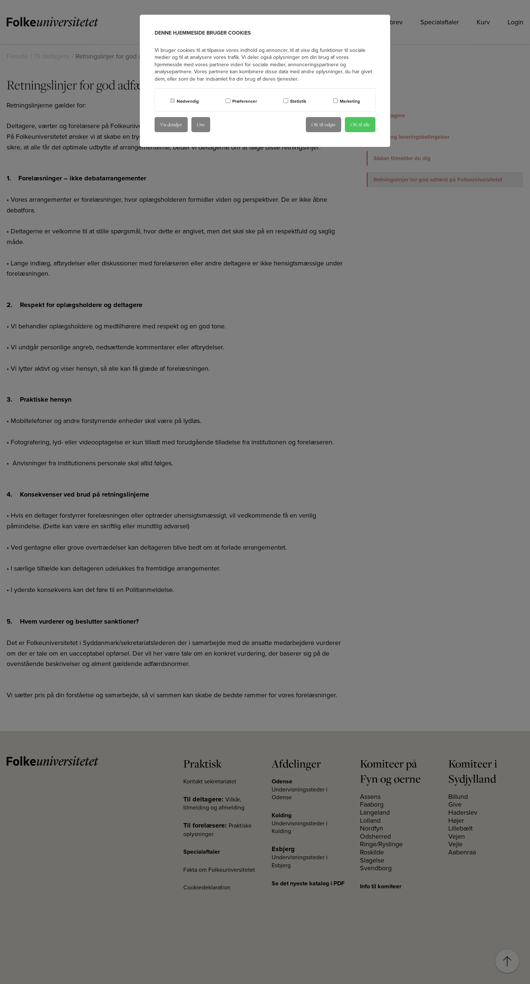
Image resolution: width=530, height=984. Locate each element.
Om (201, 124)
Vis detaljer (171, 124)
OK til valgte (323, 124)
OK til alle (360, 124)
